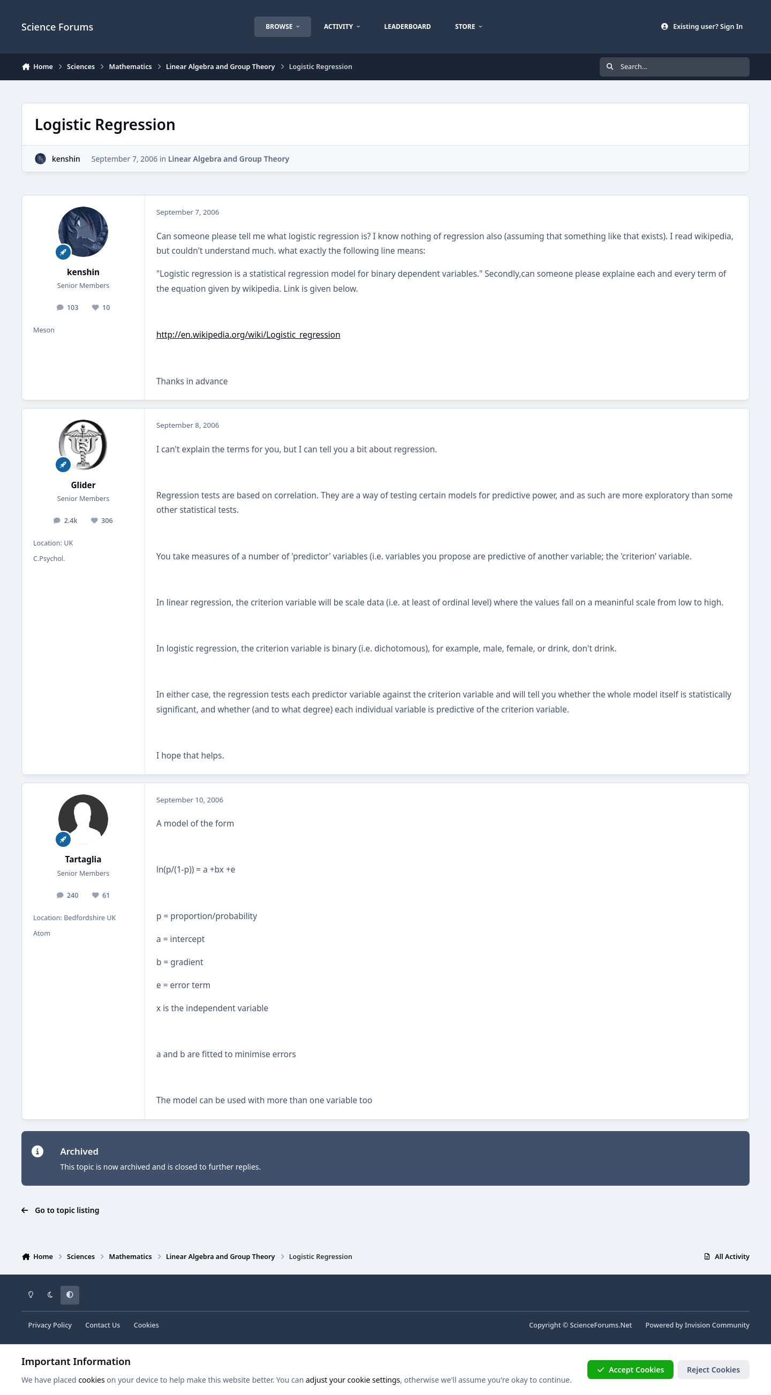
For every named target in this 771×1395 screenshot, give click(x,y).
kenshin (66, 159)
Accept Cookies (630, 1369)
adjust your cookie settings (353, 1380)
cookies (91, 1380)
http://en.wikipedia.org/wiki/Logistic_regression (248, 334)
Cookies (146, 1325)
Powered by (698, 1325)
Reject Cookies (713, 1369)
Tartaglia (83, 859)
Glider (83, 485)
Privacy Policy (50, 1325)
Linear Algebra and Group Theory (228, 159)
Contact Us (102, 1325)
